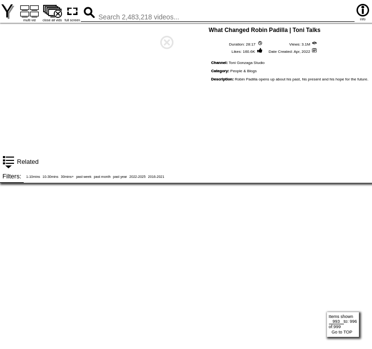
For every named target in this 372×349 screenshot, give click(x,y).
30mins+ (67, 176)
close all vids (52, 13)
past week (84, 176)
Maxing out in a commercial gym (93, 161)
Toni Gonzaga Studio (246, 63)
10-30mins (51, 176)
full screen (72, 13)
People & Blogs (243, 71)
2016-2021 (156, 176)
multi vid (29, 13)
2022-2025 (137, 176)
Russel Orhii (93, 250)
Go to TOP (342, 332)
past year (120, 176)
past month (102, 176)
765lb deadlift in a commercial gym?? (279, 161)
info (363, 12)
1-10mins (33, 176)
